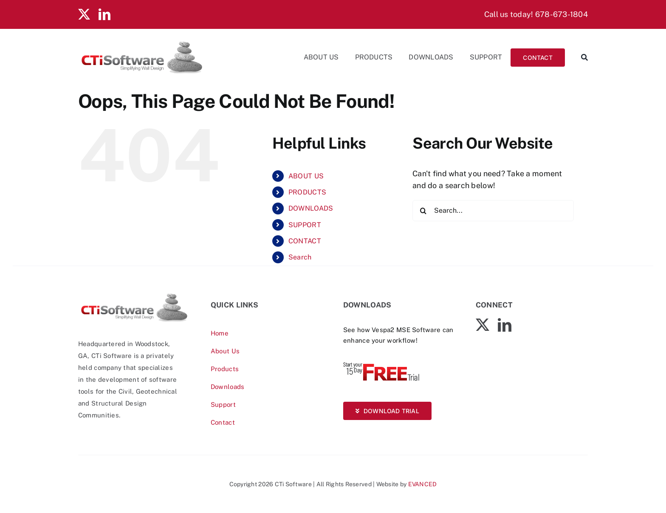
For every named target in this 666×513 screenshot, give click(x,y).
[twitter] (84, 14)
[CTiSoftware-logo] (134, 295)
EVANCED (422, 484)
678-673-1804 (561, 14)
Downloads (227, 386)
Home (220, 333)
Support (223, 404)
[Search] (580, 57)
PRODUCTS (307, 192)
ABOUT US (306, 176)
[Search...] (493, 210)
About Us (225, 351)
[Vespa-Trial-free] (381, 364)
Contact (223, 422)
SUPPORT (304, 225)
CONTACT (304, 241)
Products (225, 368)
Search (300, 257)
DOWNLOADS (310, 208)
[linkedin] (104, 14)
